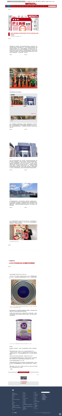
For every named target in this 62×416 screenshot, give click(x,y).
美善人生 (39, 1)
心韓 (31, 1)
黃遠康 (35, 400)
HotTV (53, 1)
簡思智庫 (35, 403)
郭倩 (24, 394)
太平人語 (24, 400)
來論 (35, 407)
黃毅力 (24, 397)
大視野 (36, 6)
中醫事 (30, 6)
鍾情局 (13, 395)
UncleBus (24, 403)
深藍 (35, 393)
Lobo (35, 399)
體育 (37, 1)
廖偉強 (24, 402)
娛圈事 (29, 1)
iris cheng (35, 408)
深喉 (24, 392)
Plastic (34, 1)
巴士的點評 (13, 393)
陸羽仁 (24, 396)
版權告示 (44, 394)
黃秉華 (24, 399)
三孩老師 (13, 402)
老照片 (13, 404)
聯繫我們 (44, 398)
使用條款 (44, 395)
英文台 (16, 1)
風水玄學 (35, 398)
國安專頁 (9, 1)
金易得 (24, 401)
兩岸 (38, 6)
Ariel (12, 392)
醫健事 (33, 6)
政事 (15, 6)
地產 (25, 6)
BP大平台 (13, 1)
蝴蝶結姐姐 (25, 408)
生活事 (47, 1)
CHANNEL (23, 1)
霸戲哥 (13, 398)
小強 (35, 397)
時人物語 (24, 395)
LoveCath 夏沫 (25, 398)
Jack (12, 400)
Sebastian (36, 395)
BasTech (50, 1)
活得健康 (35, 406)
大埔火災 (8, 6)
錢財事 (23, 6)
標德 (24, 409)
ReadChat (13, 406)
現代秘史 (24, 393)
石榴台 (19, 1)
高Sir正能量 (36, 394)
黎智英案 (12, 6)
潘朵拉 (13, 403)
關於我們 (44, 399)
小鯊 (12, 397)
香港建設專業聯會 (14, 394)
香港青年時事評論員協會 (16, 399)
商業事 (28, 6)
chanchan (13, 409)
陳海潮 (24, 407)
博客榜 (43, 6)
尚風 (12, 401)
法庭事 (20, 6)
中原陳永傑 (36, 405)
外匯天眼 (13, 396)
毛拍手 (35, 392)
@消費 (41, 6)
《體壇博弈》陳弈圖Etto (15, 405)
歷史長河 (43, 1)
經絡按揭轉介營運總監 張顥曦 (27, 406)
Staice (35, 404)
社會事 (17, 6)
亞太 (26, 1)
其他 (46, 6)
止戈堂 (35, 396)
